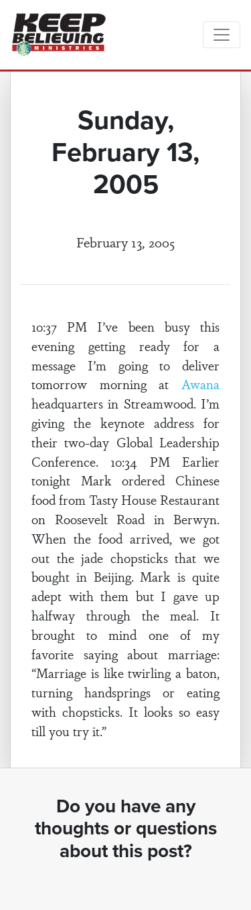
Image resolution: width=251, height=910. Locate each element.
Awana (200, 383)
